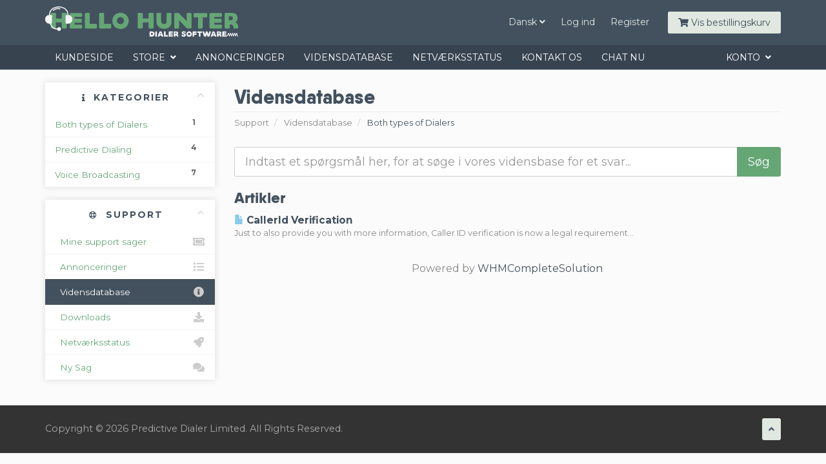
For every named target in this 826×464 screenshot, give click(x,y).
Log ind (578, 22)
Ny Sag (130, 367)
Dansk (527, 22)
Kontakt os (551, 57)
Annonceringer (240, 57)
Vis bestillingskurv (724, 22)
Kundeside (84, 57)
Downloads (130, 317)
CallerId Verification (293, 220)
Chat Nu (623, 57)
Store (154, 57)
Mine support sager (130, 241)
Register (629, 22)
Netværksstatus (457, 57)
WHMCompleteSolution (540, 268)
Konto (748, 57)
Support (251, 123)
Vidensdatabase (348, 57)
